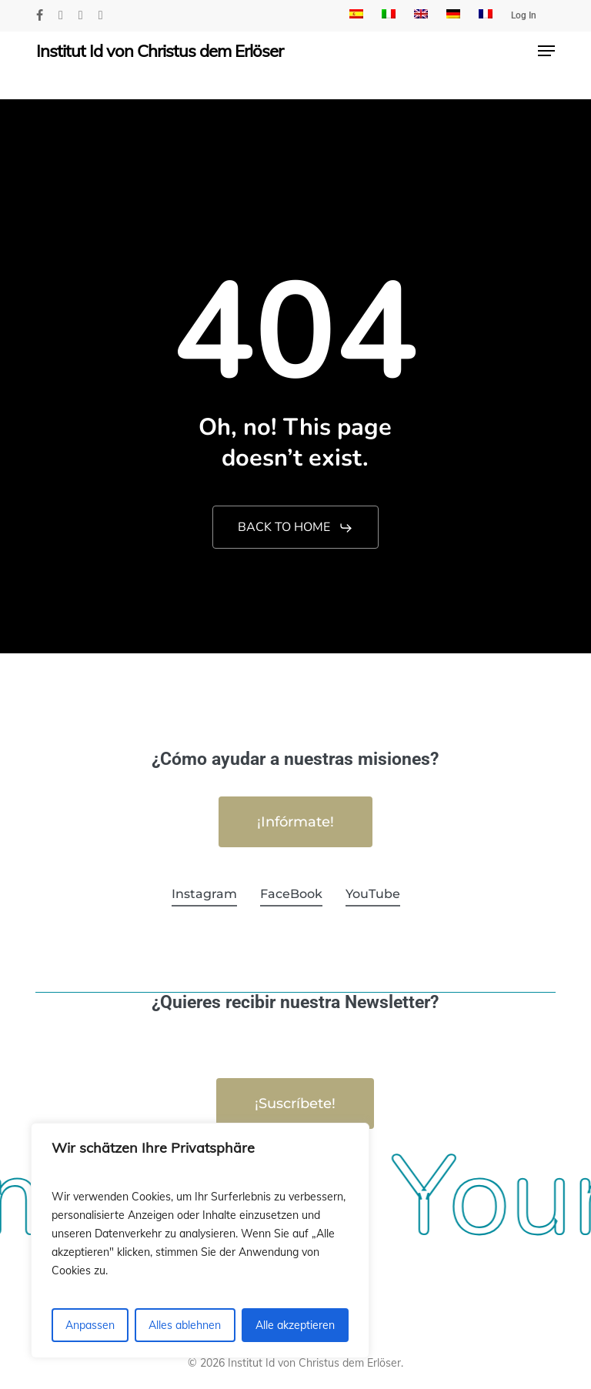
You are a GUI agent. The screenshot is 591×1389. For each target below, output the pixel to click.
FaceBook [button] (291, 893)
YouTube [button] (373, 893)
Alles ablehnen (185, 1325)
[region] (200, 1240)
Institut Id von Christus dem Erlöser (159, 50)
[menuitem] (356, 15)
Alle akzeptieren (295, 1325)
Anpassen (90, 1325)
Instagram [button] (204, 893)
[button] (546, 50)
